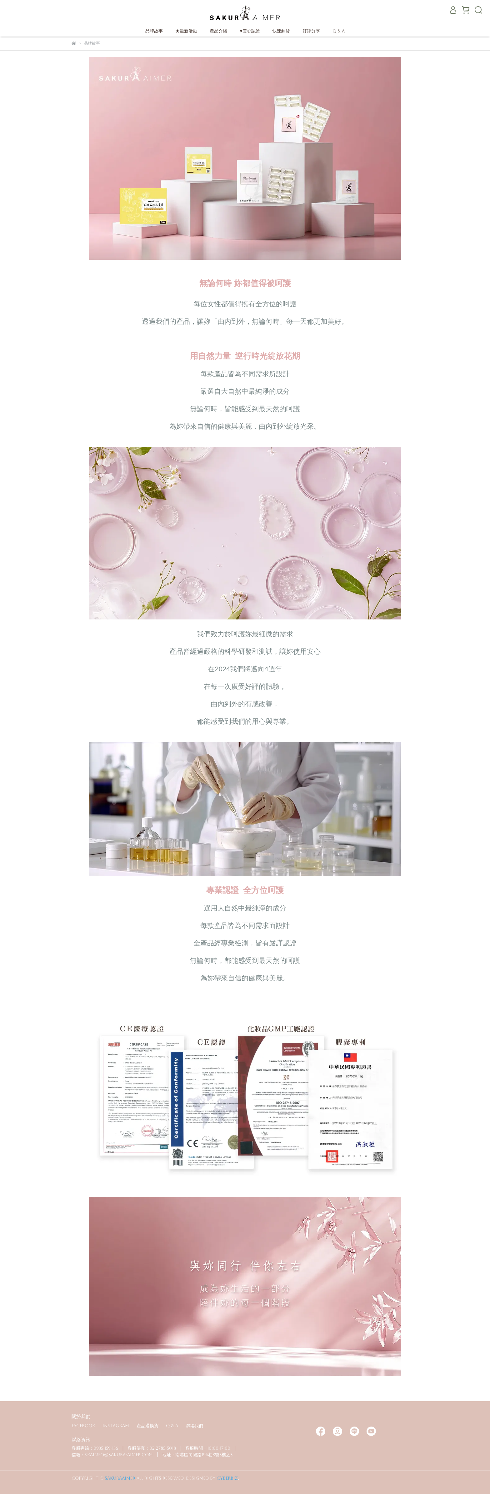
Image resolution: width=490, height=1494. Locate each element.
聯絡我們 (194, 1425)
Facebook (83, 1425)
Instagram (115, 1425)
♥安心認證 (250, 30)
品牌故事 (154, 30)
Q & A (338, 30)
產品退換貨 (147, 1425)
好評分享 (311, 30)
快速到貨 (281, 30)
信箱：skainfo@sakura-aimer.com (112, 1454)
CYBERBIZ (227, 1478)
